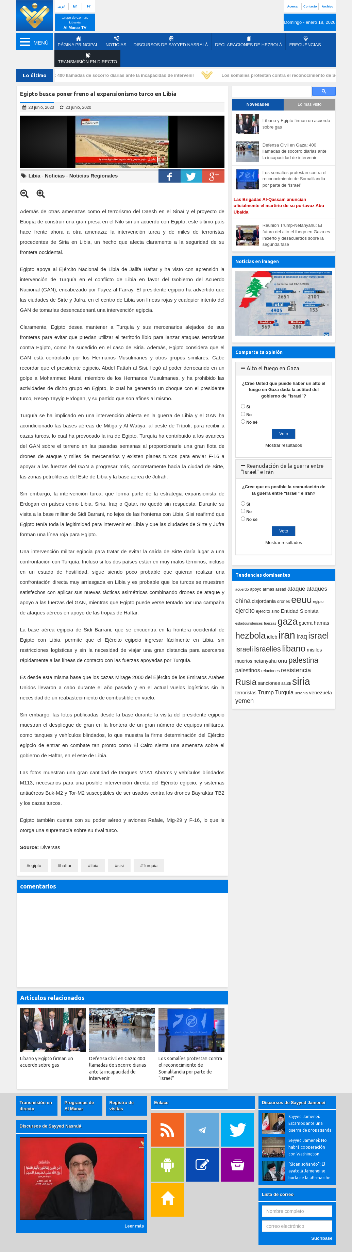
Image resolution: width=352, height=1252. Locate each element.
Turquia (150, 865)
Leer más (134, 1226)
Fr (88, 6)
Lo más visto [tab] (309, 104)
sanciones (269, 683)
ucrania (301, 693)
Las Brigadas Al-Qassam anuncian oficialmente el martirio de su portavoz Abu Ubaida (279, 206)
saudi (286, 683)
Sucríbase (321, 1238)
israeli (244, 649)
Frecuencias (305, 41)
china (243, 600)
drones (283, 601)
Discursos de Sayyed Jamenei (293, 1102)
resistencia (296, 670)
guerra (306, 623)
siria (301, 681)
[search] (271, 92)
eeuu (301, 599)
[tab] (284, 368)
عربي (61, 6)
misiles (314, 650)
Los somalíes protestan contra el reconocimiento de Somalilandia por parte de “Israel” (294, 179)
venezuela (320, 692)
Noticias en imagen (257, 261)
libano (293, 648)
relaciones (270, 671)
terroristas (245, 692)
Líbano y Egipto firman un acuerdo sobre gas (296, 124)
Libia (34, 176)
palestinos (247, 670)
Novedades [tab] (258, 104)
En (75, 6)
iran (287, 635)
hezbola (250, 635)
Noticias (115, 41)
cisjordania (264, 601)
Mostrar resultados (283, 445)
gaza (288, 621)
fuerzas (270, 623)
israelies (267, 649)
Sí (248, 407)
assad (280, 589)
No (249, 414)
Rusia (245, 682)
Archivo (327, 6)
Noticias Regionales (93, 176)
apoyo (255, 589)
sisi (120, 865)
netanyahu (264, 661)
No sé (251, 422)
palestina (303, 660)
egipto (35, 865)
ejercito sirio (268, 611)
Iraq (302, 636)
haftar (65, 865)
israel (318, 635)
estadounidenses (249, 623)
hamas (322, 623)
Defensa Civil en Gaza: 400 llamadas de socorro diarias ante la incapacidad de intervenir (104, 75)
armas (268, 589)
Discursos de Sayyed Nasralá (171, 41)
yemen (244, 700)
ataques (316, 589)
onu (282, 661)
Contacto (310, 6)
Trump (265, 692)
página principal (78, 41)
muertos (243, 661)
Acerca (292, 6)
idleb (272, 637)
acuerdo (242, 589)
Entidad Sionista (300, 611)
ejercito (245, 610)
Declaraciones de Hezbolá (248, 41)
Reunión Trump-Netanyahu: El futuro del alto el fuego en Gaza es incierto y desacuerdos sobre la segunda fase (296, 235)
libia (94, 865)
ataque (296, 588)
